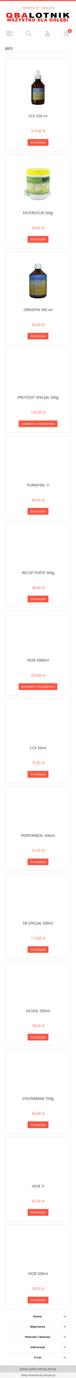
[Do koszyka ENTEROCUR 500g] (38, 239)
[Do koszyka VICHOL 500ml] (38, 1037)
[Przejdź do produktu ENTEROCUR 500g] (38, 184)
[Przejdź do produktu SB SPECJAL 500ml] (38, 899)
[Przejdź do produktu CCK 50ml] (38, 723)
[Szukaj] (28, 33)
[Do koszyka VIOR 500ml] (38, 1300)
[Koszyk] (66, 33)
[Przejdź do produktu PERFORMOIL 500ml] (38, 811)
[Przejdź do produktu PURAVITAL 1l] (38, 460)
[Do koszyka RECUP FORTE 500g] (38, 599)
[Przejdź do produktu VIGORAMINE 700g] (38, 1074)
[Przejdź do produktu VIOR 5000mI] (38, 636)
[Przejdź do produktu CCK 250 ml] (38, 87)
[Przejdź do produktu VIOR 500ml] (38, 1249)
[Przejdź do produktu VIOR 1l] (38, 1162)
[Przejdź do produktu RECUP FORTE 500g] (38, 548)
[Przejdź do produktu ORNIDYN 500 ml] (38, 281)
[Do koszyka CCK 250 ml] (38, 142)
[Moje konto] (47, 34)
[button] (9, 34)
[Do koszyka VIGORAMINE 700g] (38, 1124)
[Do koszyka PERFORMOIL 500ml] (38, 862)
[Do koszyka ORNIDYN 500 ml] (38, 336)
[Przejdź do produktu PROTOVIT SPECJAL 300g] (38, 373)
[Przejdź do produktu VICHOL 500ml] (38, 986)
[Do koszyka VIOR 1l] (38, 1212)
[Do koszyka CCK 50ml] (38, 774)
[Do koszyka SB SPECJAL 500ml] (38, 949)
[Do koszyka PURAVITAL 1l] (38, 511)
